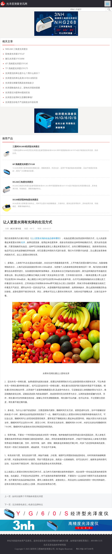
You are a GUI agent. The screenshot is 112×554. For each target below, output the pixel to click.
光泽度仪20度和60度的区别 (17, 92)
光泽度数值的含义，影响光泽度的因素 (22, 88)
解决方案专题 (15, 229)
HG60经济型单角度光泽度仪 (25, 200)
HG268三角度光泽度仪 (23, 182)
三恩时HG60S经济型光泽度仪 (26, 146)
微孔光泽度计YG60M (14, 59)
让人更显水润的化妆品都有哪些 (45, 238)
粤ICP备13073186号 (84, 549)
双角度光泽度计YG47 (14, 54)
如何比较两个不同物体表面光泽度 (27, 496)
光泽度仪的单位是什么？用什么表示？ (22, 73)
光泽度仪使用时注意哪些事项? (19, 97)
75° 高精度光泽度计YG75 (16, 68)
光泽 (23, 242)
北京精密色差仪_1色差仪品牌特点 (27, 505)
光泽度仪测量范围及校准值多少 (19, 83)
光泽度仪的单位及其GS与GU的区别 (21, 78)
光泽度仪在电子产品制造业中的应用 (21, 102)
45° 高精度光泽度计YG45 (16, 63)
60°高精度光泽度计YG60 (24, 164)
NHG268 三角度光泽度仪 (16, 49)
